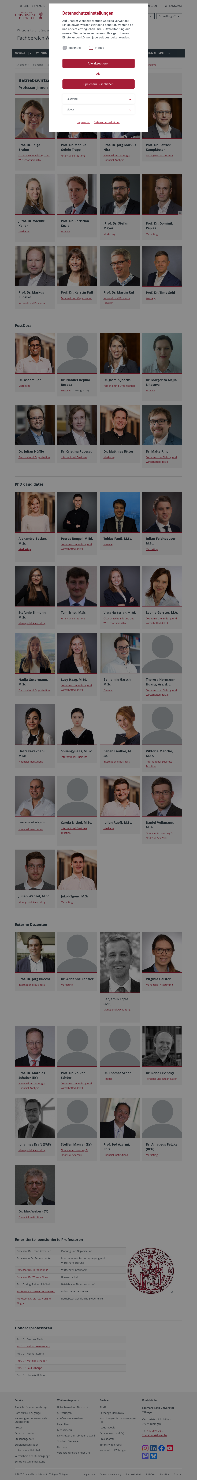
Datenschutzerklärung (107, 122)
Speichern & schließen (98, 84)
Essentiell (74, 47)
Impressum (83, 122)
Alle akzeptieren (98, 63)
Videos (99, 47)
